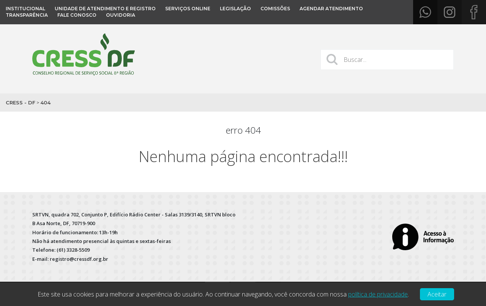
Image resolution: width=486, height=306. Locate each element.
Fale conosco (76, 15)
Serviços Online (187, 8)
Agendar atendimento (331, 8)
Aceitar (437, 294)
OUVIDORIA (120, 15)
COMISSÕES (275, 8)
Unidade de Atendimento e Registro (105, 8)
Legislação (235, 8)
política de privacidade (378, 294)
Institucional (25, 8)
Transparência (27, 15)
